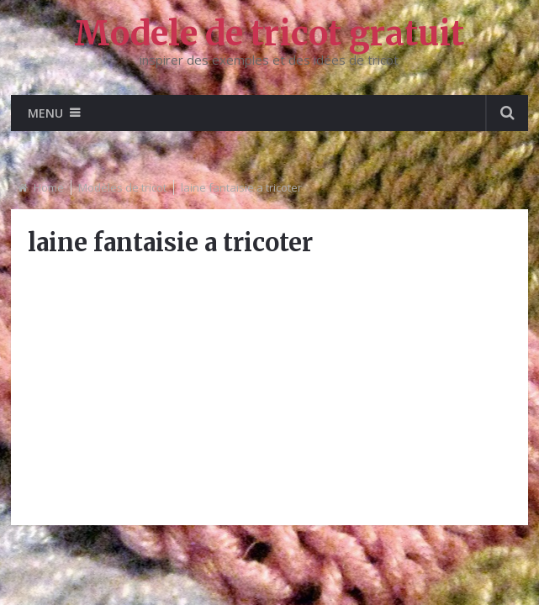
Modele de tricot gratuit (269, 34)
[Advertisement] (269, 390)
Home (49, 187)
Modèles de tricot (122, 187)
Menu (45, 113)
